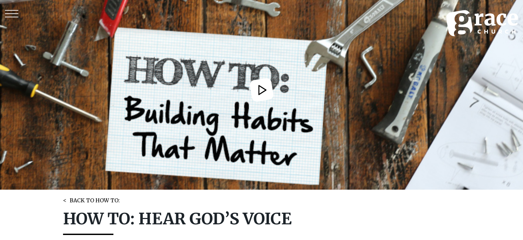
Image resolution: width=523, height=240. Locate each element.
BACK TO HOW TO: (95, 200)
